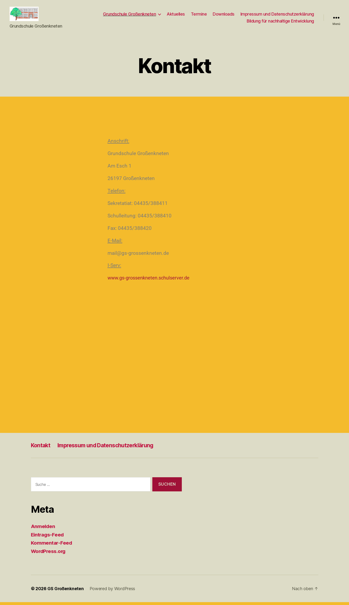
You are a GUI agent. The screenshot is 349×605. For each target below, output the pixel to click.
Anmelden (43, 529)
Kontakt (41, 448)
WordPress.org (49, 554)
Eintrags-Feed (48, 538)
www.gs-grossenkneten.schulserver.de (151, 281)
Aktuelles (176, 15)
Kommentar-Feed (52, 546)
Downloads (224, 15)
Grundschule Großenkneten (129, 15)
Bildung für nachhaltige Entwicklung (280, 22)
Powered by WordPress (113, 591)
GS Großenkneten (65, 591)
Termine (199, 15)
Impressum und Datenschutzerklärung (277, 15)
